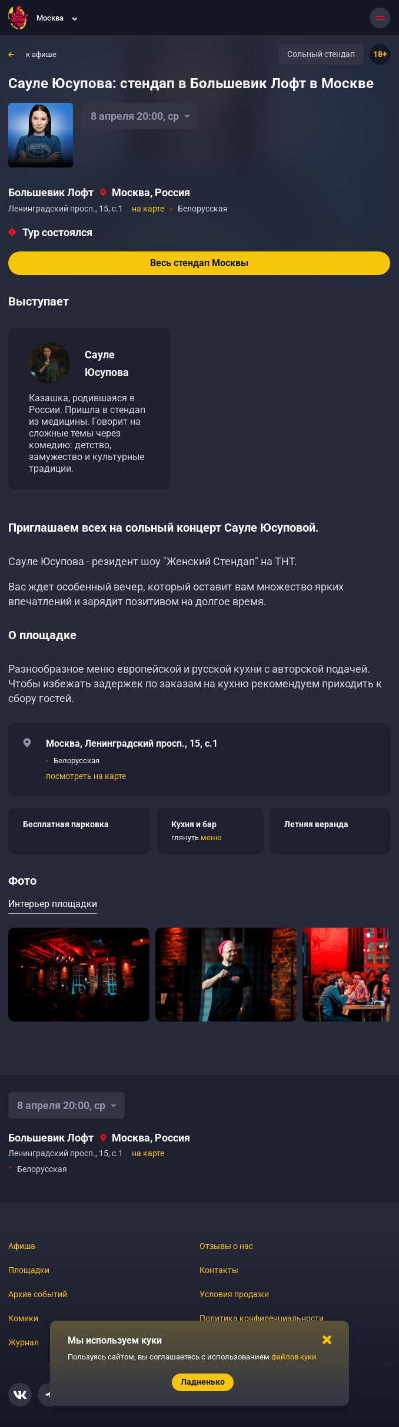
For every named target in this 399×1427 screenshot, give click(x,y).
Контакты (219, 1270)
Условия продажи (234, 1294)
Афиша (21, 1246)
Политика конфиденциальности (262, 1318)
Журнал (23, 1342)
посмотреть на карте (86, 776)
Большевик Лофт (51, 192)
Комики (23, 1318)
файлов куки (294, 1356)
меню (211, 837)
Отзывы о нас (226, 1246)
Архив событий (37, 1294)
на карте (148, 208)
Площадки (28, 1270)
